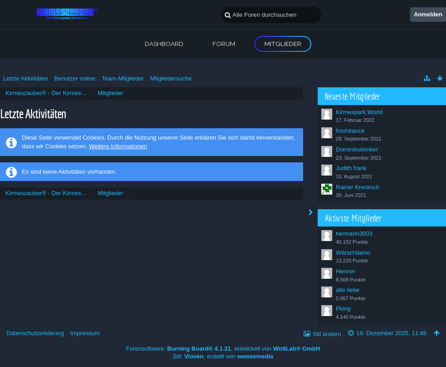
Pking (343, 308)
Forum (224, 43)
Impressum (84, 333)
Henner (345, 271)
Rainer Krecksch (357, 187)
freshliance (350, 130)
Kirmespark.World (359, 112)
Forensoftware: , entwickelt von (223, 348)
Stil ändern (327, 334)
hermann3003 (354, 233)
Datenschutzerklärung (35, 333)
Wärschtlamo (353, 252)
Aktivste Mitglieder (353, 217)
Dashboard (164, 43)
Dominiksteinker (357, 149)
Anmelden (428, 14)
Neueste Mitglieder (352, 95)
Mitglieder (282, 43)
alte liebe (348, 290)
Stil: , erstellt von (223, 356)
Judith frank (351, 168)
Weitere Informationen (118, 146)
